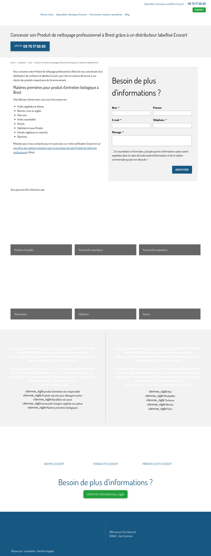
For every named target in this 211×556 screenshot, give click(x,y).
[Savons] (170, 288)
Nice (160, 391)
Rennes (160, 404)
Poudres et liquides (24, 249)
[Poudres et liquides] (41, 224)
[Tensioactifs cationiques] (105, 224)
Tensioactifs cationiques (91, 249)
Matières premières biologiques (53, 407)
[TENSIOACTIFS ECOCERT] (105, 453)
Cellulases (84, 313)
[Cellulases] (105, 288)
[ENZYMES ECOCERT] (54, 453)
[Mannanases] (41, 288)
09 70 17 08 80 (197, 4)
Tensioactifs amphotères (155, 249)
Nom (115, 107)
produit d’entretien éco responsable (52, 391)
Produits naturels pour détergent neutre (52, 395)
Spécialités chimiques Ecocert (71, 14)
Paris (160, 408)
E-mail (117, 120)
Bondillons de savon (52, 399)
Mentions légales (45, 550)
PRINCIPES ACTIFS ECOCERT (157, 463)
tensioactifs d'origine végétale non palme (53, 403)
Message (118, 132)
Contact (199, 9)
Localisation (30, 550)
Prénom (157, 107)
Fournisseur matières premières (106, 14)
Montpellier (160, 395)
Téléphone (160, 120)
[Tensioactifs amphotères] (170, 224)
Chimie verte (47, 14)
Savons (146, 313)
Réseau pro (16, 550)
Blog (127, 14)
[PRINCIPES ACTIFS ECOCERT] (157, 453)
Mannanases (20, 313)
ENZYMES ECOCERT (54, 463)
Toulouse (160, 400)
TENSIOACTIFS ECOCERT (105, 463)
